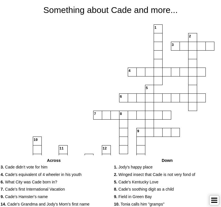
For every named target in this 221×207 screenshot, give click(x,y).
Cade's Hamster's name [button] (24, 196)
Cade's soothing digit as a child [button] (144, 189)
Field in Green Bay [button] (133, 196)
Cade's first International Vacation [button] (33, 189)
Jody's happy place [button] (133, 167)
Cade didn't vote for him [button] (24, 167)
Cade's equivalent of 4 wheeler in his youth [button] (41, 174)
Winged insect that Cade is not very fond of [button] (154, 174)
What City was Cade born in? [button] (29, 182)
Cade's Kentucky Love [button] (136, 182)
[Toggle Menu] (214, 200)
